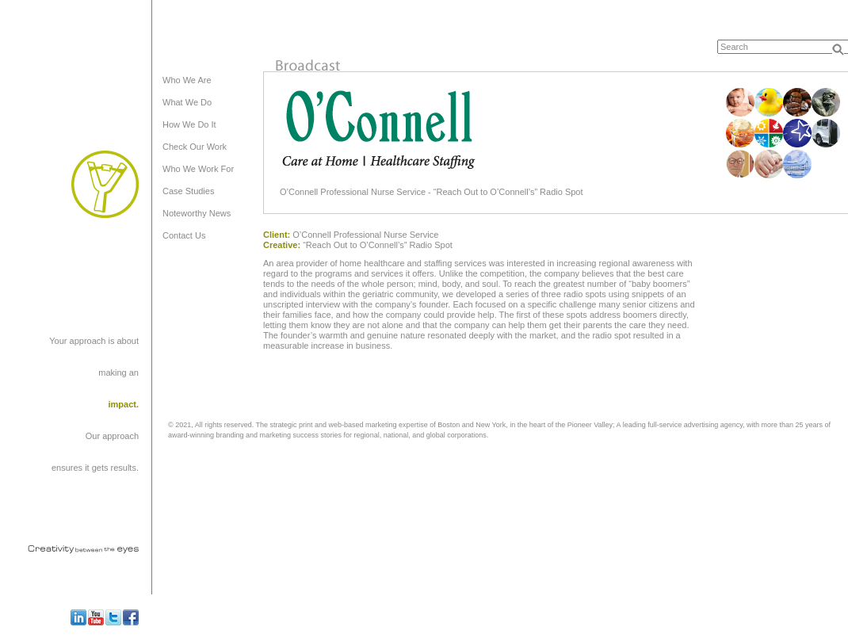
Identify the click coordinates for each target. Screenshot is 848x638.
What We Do (187, 102)
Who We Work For (198, 169)
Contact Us (183, 235)
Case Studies (188, 191)
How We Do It (189, 124)
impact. (123, 404)
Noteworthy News (196, 213)
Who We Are (187, 80)
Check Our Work (194, 146)
